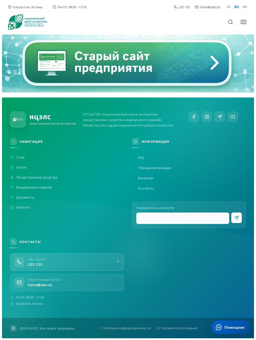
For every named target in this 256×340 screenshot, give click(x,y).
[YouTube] (233, 121)
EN (244, 7)
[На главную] (30, 22)
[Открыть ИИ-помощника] (230, 327)
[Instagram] (207, 118)
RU (236, 7)
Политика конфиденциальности (124, 328)
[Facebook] (193, 117)
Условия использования (177, 328)
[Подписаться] (236, 217)
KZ (229, 7)
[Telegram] (219, 119)
